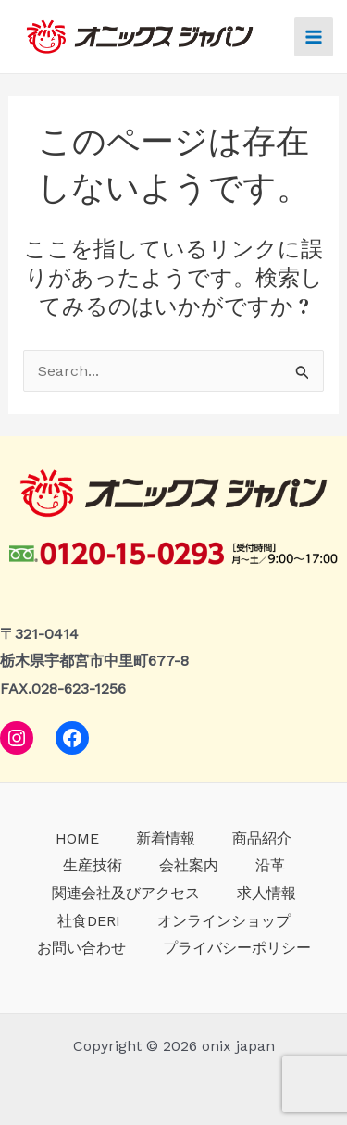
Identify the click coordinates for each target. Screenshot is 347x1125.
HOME (77, 838)
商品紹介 (261, 838)
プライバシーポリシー (237, 947)
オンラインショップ (224, 921)
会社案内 (188, 865)
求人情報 (266, 893)
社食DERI (88, 921)
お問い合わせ (81, 947)
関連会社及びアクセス (126, 893)
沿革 (270, 865)
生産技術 (92, 865)
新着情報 (165, 838)
